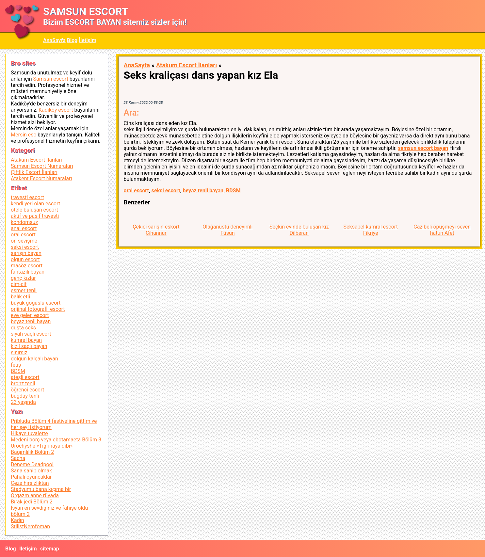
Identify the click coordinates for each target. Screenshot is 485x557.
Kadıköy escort (56, 110)
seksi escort (166, 190)
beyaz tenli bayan (203, 190)
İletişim (87, 40)
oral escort (136, 190)
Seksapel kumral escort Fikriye (371, 230)
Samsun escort (50, 79)
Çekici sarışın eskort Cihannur (156, 230)
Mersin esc (23, 135)
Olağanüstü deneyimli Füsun (227, 230)
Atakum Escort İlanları (186, 65)
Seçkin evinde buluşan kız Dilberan (299, 230)
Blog (72, 40)
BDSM (233, 190)
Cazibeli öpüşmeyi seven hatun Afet (442, 230)
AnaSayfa (54, 40)
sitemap (49, 549)
